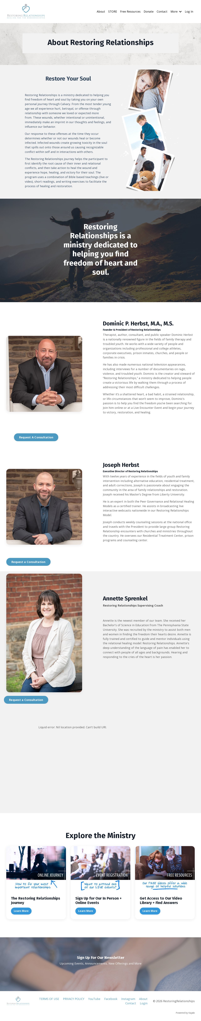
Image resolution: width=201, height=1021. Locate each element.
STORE (112, 11)
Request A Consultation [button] (36, 437)
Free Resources (130, 11)
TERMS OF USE (49, 999)
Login (143, 1003)
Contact (162, 11)
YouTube (94, 999)
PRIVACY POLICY (73, 999)
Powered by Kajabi (185, 1012)
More (176, 11)
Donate (149, 11)
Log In (189, 11)
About (100, 11)
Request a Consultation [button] (28, 562)
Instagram (128, 999)
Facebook (110, 999)
